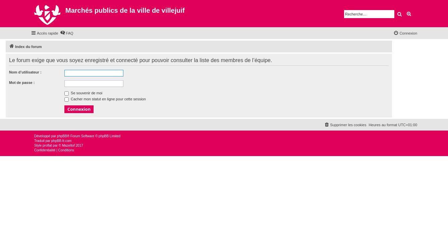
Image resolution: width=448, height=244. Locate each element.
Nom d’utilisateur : (25, 72)
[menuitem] (66, 33)
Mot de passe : (22, 83)
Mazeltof (68, 145)
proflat (47, 145)
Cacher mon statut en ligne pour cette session (105, 99)
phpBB (62, 136)
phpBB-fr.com (61, 141)
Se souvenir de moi (83, 93)
